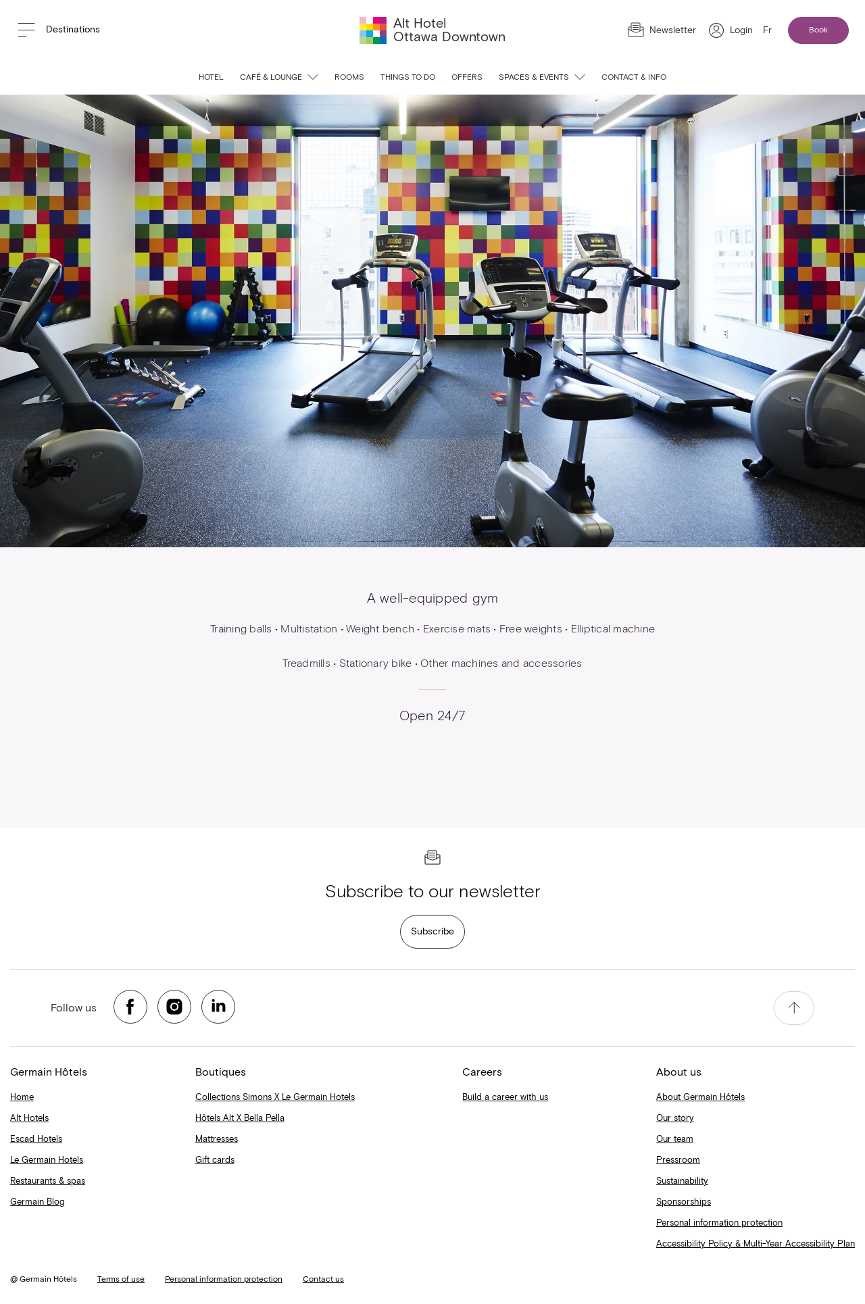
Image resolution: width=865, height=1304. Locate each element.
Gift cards (214, 1160)
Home (22, 1097)
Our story (675, 1118)
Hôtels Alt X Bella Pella (240, 1118)
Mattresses (216, 1139)
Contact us (323, 1280)
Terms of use (121, 1280)
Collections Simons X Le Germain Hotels (275, 1097)
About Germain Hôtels (700, 1097)
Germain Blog (37, 1202)
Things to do (407, 78)
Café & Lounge (279, 78)
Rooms (349, 78)
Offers (467, 78)
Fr (767, 30)
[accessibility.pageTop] (794, 1008)
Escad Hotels (36, 1139)
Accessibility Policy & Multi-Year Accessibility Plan (755, 1244)
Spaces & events (542, 78)
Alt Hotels (29, 1118)
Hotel (211, 78)
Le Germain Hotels (46, 1160)
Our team (674, 1139)
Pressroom (678, 1160)
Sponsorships (683, 1202)
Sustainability (682, 1181)
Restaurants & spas (47, 1181)
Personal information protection (719, 1223)
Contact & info (633, 78)
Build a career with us (505, 1097)
